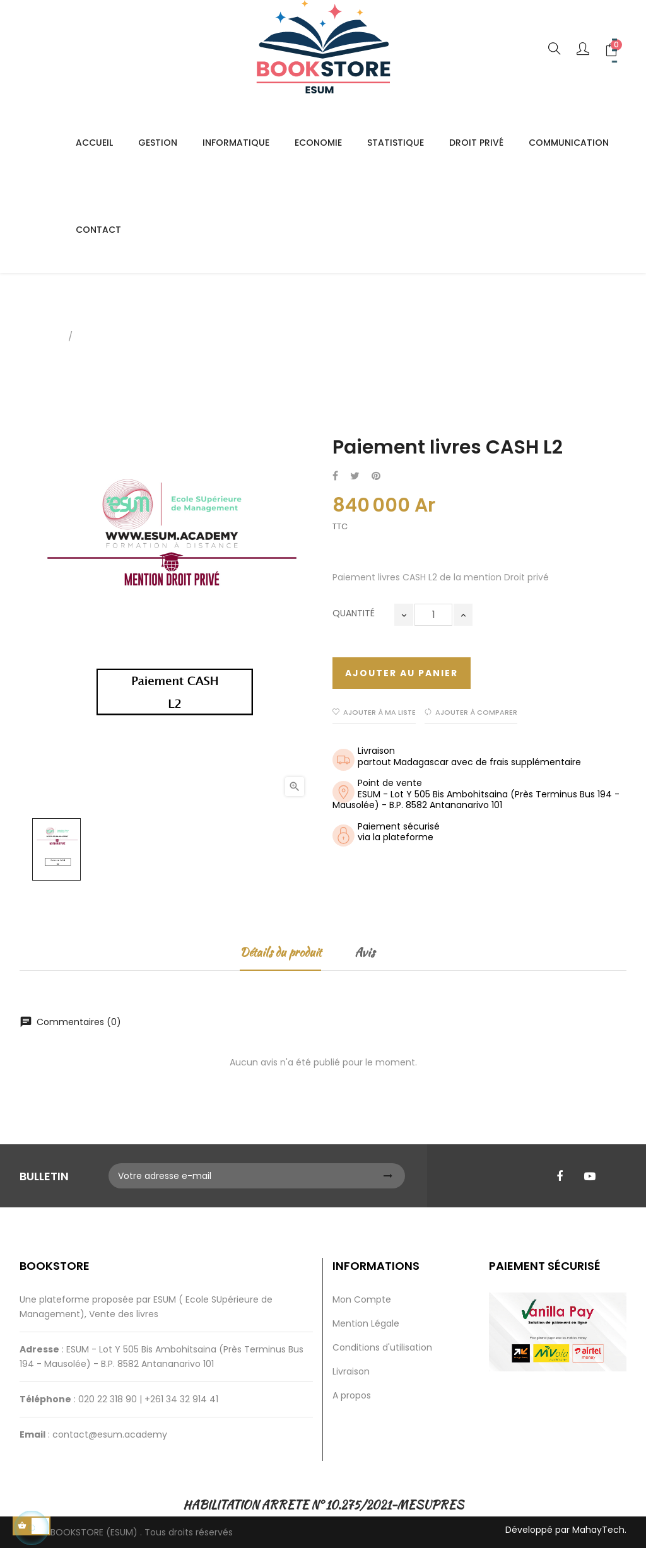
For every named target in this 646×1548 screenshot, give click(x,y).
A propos (351, 1395)
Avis (365, 952)
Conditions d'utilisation (382, 1347)
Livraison (351, 1371)
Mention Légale (365, 1323)
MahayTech (598, 1529)
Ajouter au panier (401, 673)
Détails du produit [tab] (280, 952)
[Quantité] (433, 615)
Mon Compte (361, 1299)
